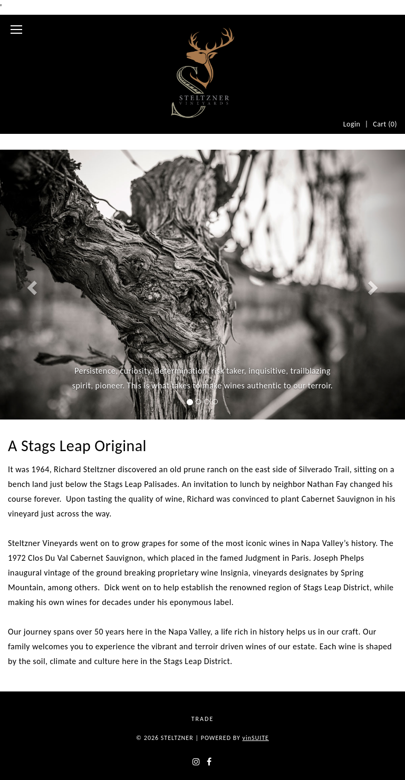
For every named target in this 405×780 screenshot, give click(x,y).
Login (351, 124)
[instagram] (195, 762)
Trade (202, 719)
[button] (30, 285)
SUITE (255, 738)
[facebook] (209, 762)
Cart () (385, 124)
